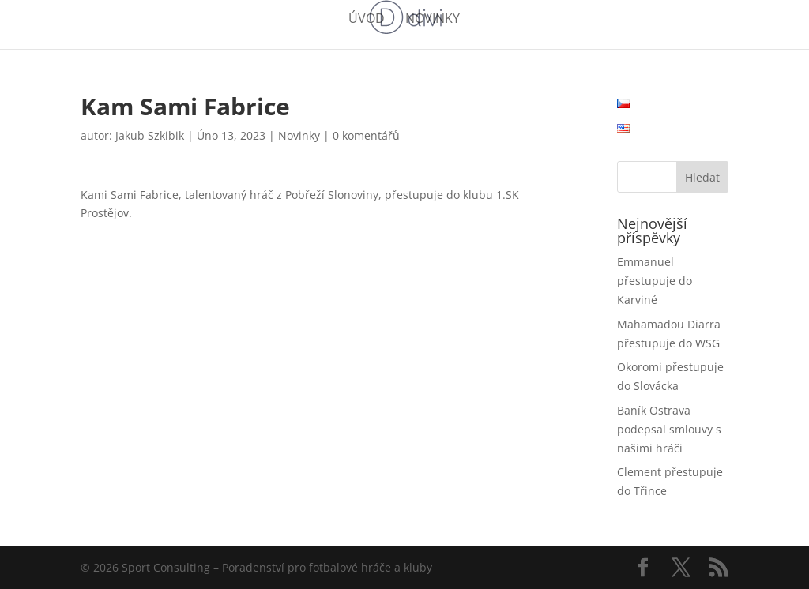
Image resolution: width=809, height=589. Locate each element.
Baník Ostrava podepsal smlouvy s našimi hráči (669, 429)
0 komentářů (366, 135)
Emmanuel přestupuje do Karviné (654, 280)
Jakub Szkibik (149, 135)
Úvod (366, 20)
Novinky (432, 20)
